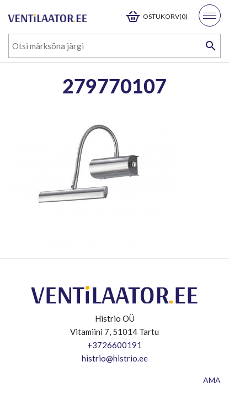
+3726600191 (114, 345)
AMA (212, 380)
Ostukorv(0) (165, 16)
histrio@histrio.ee (115, 358)
